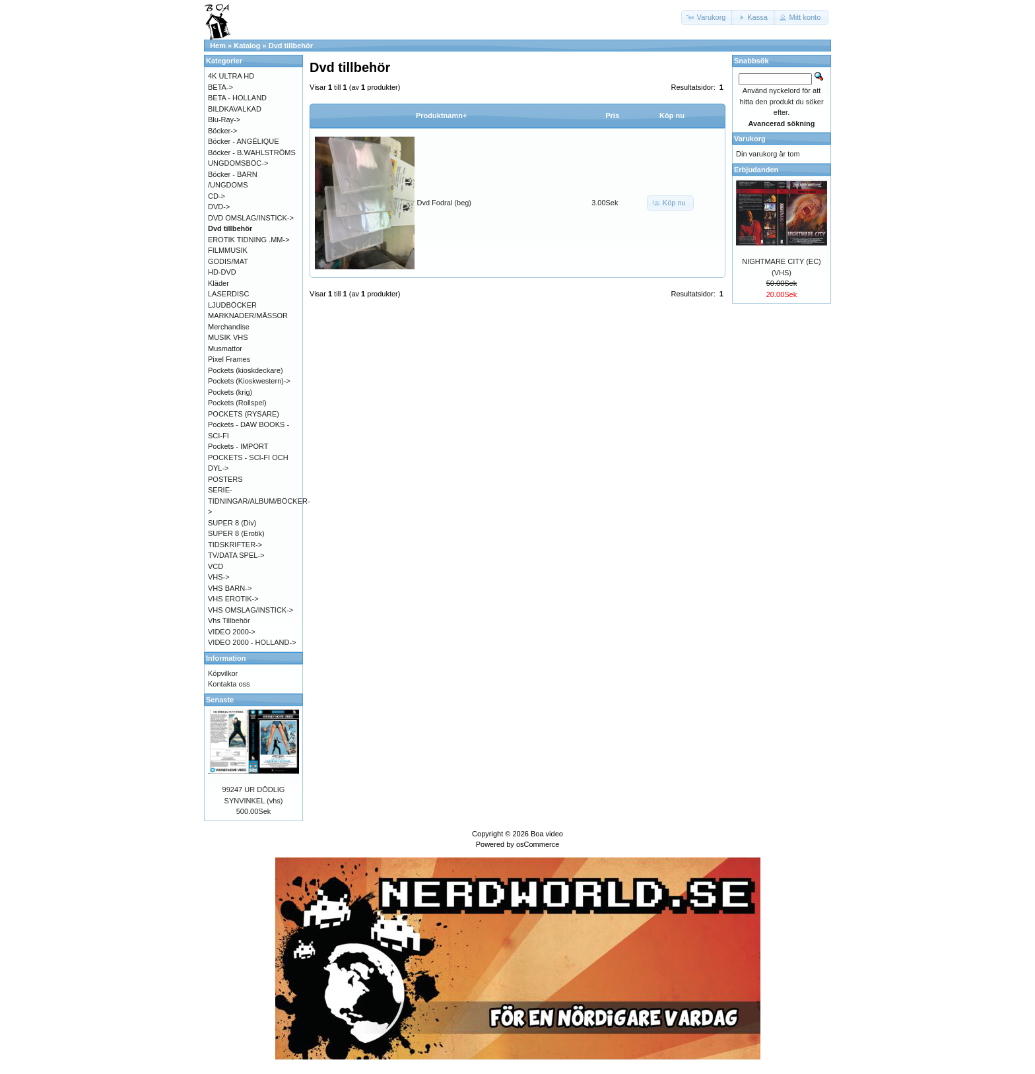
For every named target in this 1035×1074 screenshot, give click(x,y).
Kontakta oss (229, 684)
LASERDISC (228, 294)
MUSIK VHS (228, 337)
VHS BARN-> (229, 588)
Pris (612, 115)
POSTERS (225, 479)
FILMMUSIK (228, 250)
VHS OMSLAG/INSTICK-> (250, 610)
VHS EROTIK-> (233, 599)
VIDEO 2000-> (231, 632)
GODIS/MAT (228, 261)
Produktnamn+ (441, 115)
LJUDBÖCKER (232, 305)
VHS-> (219, 577)
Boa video (547, 834)
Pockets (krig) (230, 392)
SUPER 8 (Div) (232, 523)
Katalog (247, 46)
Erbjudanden (756, 170)
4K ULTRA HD (231, 76)
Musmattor (225, 348)
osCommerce (537, 844)
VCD (215, 566)
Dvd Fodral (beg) (444, 203)
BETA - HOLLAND (237, 98)
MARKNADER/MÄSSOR (248, 315)
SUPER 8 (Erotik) (236, 533)
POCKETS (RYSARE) (243, 414)
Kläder (218, 283)
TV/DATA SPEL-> (236, 555)
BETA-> (220, 87)
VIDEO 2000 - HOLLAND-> (252, 642)
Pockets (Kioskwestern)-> (249, 381)
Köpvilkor (223, 673)
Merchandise (229, 327)
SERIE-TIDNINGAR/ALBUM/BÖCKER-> (259, 501)
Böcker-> (222, 131)
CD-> (216, 196)
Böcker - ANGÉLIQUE (243, 141)
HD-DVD (222, 272)
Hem (218, 46)
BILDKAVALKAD (234, 109)
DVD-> (219, 207)
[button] (707, 17)
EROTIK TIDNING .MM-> (249, 240)
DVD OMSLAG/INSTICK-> (251, 218)
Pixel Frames (229, 359)
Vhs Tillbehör (229, 620)
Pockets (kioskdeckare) (245, 370)
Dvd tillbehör (291, 46)
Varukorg (750, 139)
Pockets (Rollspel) (237, 403)
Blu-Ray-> (224, 119)
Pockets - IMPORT (238, 446)
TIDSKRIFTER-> (235, 545)
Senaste (220, 700)
